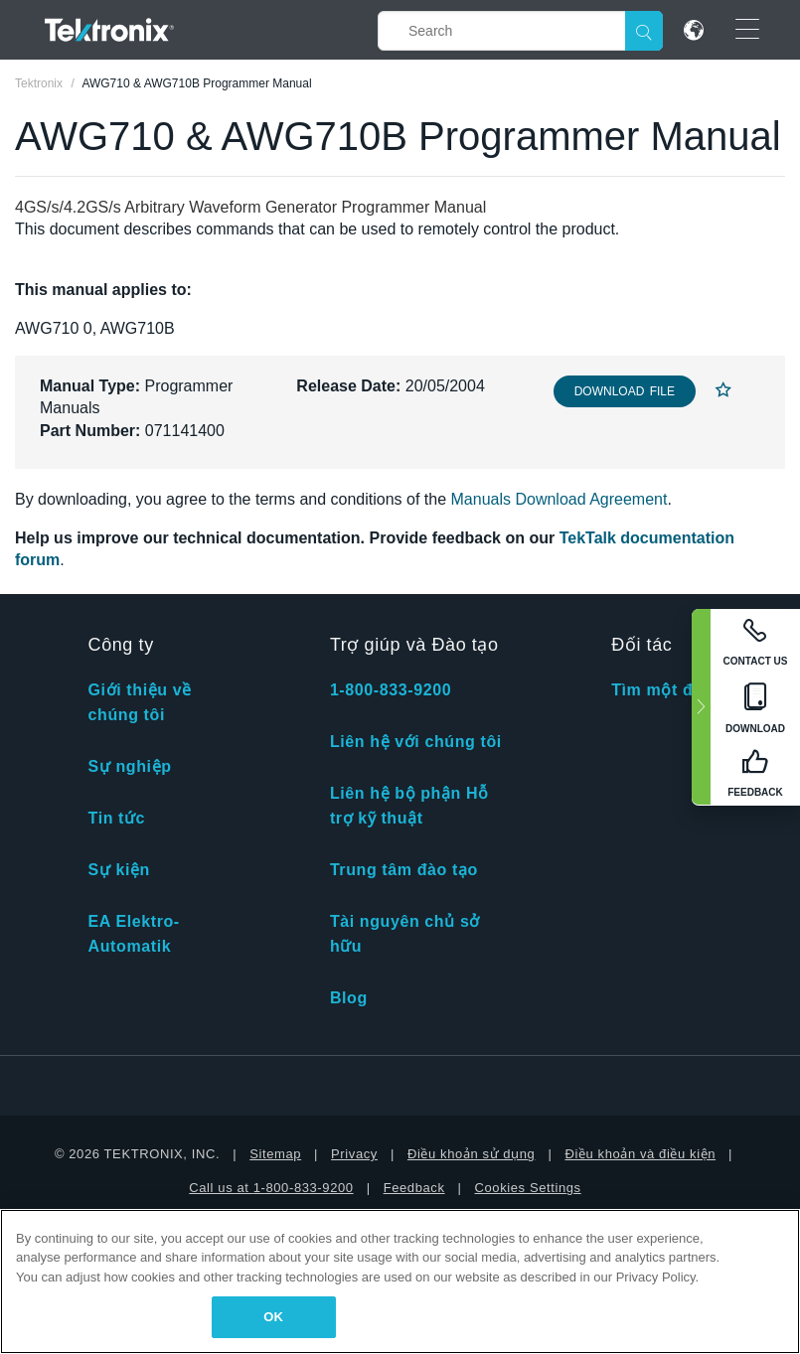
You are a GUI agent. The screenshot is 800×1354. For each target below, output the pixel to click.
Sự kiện (119, 869)
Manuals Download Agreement (559, 499)
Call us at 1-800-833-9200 (271, 1187)
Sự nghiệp (130, 766)
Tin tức (117, 818)
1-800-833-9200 (390, 689)
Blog (349, 997)
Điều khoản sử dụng (471, 1153)
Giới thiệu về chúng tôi (140, 702)
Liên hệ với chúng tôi (416, 741)
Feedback (414, 1187)
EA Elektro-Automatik (134, 934)
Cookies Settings (528, 1187)
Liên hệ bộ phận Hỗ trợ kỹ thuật (409, 806)
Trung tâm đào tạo (404, 869)
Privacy (354, 1153)
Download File (624, 391)
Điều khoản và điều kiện (640, 1153)
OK (273, 1316)
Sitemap (275, 1153)
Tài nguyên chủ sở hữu (405, 934)
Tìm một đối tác (674, 689)
